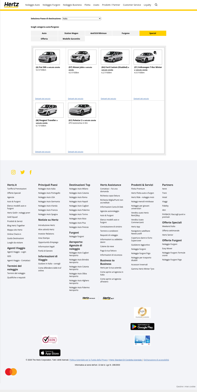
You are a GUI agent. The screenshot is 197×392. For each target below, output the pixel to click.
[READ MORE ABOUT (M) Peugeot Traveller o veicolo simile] (47, 116)
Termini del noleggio (16, 273)
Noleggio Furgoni (169, 244)
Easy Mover (167, 248)
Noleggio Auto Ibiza (77, 218)
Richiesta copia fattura (110, 195)
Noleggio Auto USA (46, 197)
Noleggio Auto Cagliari (79, 205)
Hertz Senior (167, 235)
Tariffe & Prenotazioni (16, 188)
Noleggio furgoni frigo (140, 253)
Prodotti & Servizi (14, 221)
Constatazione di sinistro (111, 226)
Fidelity (165, 205)
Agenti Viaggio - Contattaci (18, 260)
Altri (164, 210)
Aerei (164, 188)
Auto (44, 33)
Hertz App (135, 226)
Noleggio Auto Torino (78, 214)
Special (152, 33)
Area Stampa (44, 238)
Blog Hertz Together (16, 225)
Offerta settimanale (170, 230)
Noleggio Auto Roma (78, 197)
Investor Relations (46, 233)
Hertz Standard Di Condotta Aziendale (126, 360)
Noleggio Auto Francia (48, 210)
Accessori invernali (139, 264)
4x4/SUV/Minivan (98, 33)
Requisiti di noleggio (109, 235)
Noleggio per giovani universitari (140, 207)
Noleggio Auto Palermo (79, 210)
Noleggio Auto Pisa (77, 223)
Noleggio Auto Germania (49, 201)
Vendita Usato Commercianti (137, 221)
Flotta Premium (138, 188)
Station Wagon (71, 33)
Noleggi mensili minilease (142, 201)
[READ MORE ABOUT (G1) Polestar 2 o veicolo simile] (80, 116)
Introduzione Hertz (46, 225)
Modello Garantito (71, 38)
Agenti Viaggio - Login (16, 252)
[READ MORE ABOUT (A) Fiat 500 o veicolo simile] (47, 63)
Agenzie (10, 197)
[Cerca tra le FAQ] (156, 5)
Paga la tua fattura (108, 250)
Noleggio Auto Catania (79, 193)
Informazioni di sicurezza (111, 255)
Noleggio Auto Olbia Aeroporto (78, 275)
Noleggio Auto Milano (78, 188)
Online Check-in (14, 234)
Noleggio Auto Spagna (48, 214)
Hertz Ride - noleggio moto (143, 197)
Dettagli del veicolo (42, 98)
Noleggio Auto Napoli (78, 201)
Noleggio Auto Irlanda (47, 205)
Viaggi (165, 201)
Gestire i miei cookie (185, 386)
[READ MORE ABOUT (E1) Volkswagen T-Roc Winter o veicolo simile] (146, 63)
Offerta (44, 38)
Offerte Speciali (14, 193)
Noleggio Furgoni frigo (172, 259)
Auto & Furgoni (14, 201)
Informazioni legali (46, 246)
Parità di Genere (45, 250)
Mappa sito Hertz (14, 229)
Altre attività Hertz (46, 229)
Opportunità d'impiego (48, 242)
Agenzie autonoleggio (109, 211)
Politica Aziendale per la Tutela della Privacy (88, 360)
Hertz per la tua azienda (110, 267)
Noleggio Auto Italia (47, 188)
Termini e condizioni (109, 231)
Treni (164, 193)
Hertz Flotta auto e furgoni (142, 193)
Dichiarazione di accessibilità (156, 360)
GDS (9, 256)
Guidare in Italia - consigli (49, 263)
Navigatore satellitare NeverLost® (140, 232)
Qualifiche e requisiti (16, 277)
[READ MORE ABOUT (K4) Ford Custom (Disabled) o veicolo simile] (113, 63)
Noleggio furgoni (76, 236)
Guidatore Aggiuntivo (140, 244)
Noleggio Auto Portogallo (49, 193)
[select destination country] (81, 18)
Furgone (125, 33)
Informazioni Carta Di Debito (112, 207)
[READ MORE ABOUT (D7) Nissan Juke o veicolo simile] (80, 63)
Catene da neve (107, 246)
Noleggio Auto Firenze (79, 227)
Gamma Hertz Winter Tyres (143, 268)
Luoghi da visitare (15, 242)
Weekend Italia (168, 226)
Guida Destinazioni (15, 238)
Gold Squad (12, 217)
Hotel (164, 197)
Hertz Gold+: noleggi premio (19, 212)
